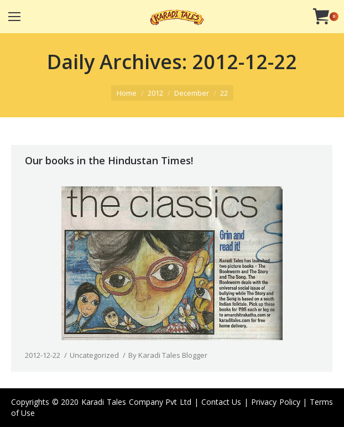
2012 (155, 93)
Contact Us (221, 402)
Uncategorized (94, 355)
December (191, 93)
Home (127, 93)
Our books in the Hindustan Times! (109, 160)
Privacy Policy (275, 402)
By (167, 355)
